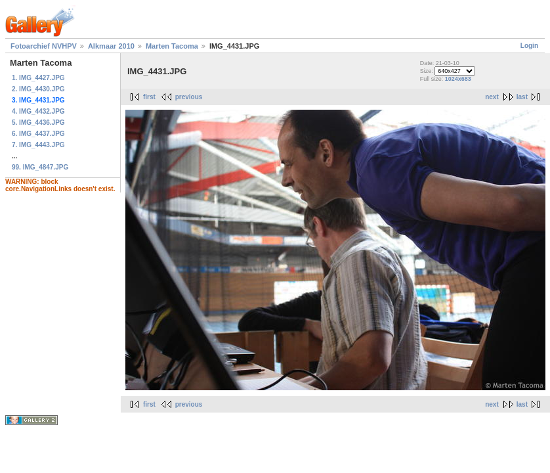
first (149, 97)
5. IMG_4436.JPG (38, 122)
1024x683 (458, 79)
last (522, 97)
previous (189, 97)
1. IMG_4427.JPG (38, 77)
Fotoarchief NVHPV (44, 46)
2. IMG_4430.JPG (38, 89)
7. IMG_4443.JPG (38, 144)
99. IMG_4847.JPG (40, 167)
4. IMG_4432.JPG (38, 111)
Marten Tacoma (172, 46)
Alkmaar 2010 (111, 46)
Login (529, 45)
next (492, 97)
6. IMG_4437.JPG (38, 133)
